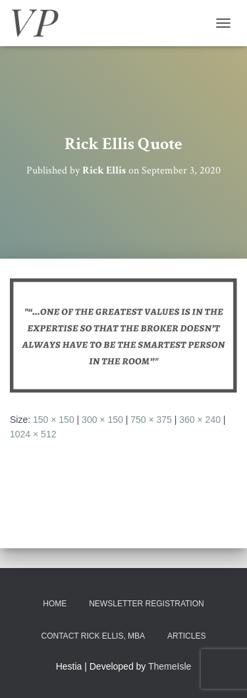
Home (55, 603)
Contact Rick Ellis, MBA (93, 636)
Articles (186, 636)
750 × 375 (151, 419)
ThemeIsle (169, 666)
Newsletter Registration (146, 603)
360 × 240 (200, 419)
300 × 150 (102, 419)
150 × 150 (53, 419)
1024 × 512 (33, 434)
